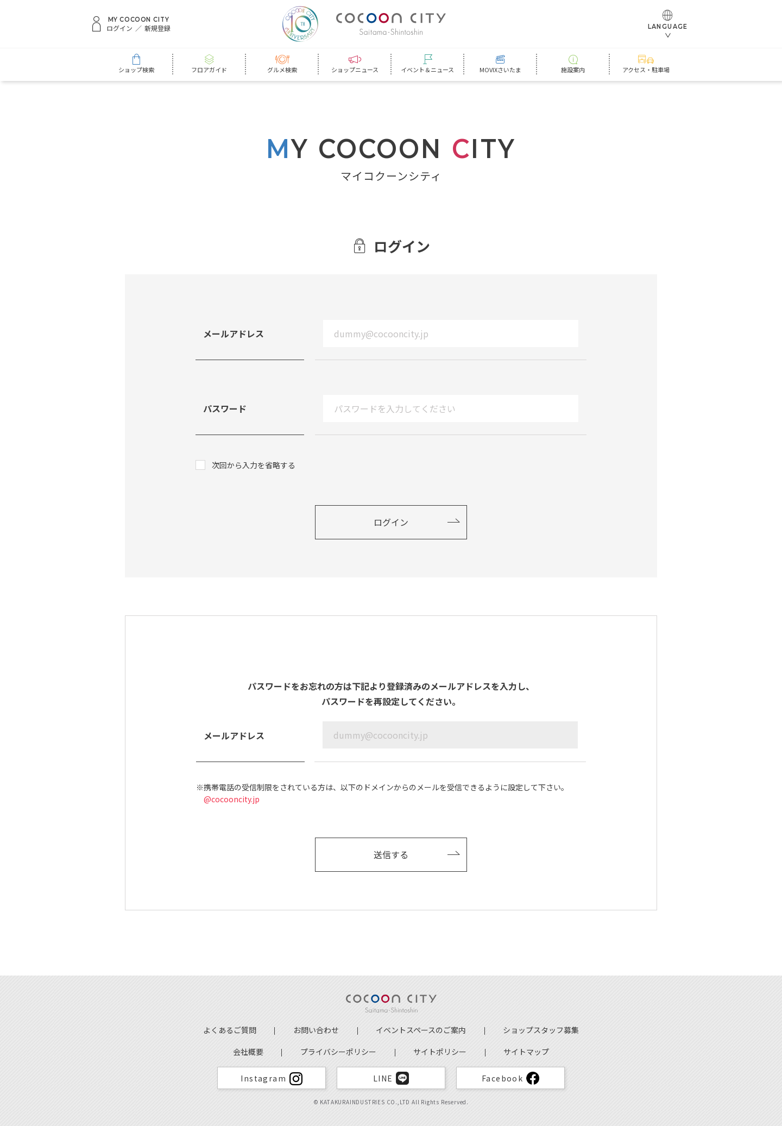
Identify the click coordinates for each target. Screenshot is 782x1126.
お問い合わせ (316, 1029)
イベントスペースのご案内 (421, 1029)
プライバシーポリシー (338, 1051)
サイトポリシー (439, 1051)
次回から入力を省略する (253, 465)
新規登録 (157, 28)
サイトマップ (526, 1051)
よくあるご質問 (229, 1029)
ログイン (119, 28)
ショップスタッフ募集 (541, 1029)
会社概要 (248, 1051)
